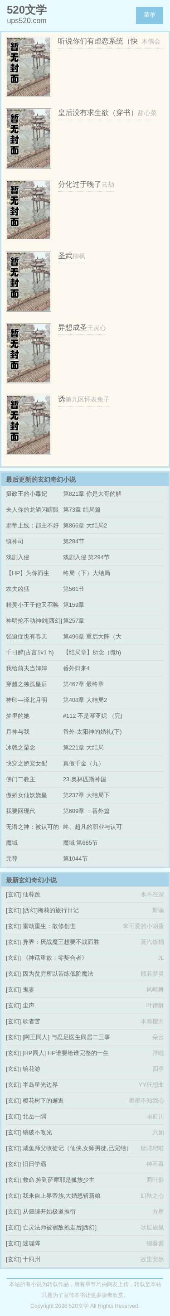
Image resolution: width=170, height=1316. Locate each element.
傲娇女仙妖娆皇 (26, 795)
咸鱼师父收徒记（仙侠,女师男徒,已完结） (77, 1148)
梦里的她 (17, 715)
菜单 (149, 14)
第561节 (74, 588)
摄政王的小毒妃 (26, 493)
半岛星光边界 (40, 1084)
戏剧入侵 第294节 (86, 557)
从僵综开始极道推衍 (49, 1211)
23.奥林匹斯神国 (85, 779)
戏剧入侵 (17, 557)
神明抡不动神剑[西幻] (34, 620)
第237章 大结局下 (86, 795)
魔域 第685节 (80, 842)
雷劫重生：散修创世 (49, 926)
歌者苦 (31, 1021)
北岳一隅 (34, 1116)
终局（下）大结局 (86, 573)
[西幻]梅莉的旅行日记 (51, 910)
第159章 (74, 604)
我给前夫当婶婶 (26, 668)
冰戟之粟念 (20, 747)
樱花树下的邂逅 (43, 1100)
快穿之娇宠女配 (26, 763)
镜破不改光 (37, 1132)
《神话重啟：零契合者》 (55, 957)
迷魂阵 (31, 1243)
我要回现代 (20, 811)
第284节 (74, 541)
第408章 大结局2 (85, 700)
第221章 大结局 (83, 747)
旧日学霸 (34, 1164)
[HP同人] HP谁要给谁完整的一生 (66, 1053)
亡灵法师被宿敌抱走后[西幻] (60, 1227)
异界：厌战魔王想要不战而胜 (61, 942)
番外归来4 (76, 668)
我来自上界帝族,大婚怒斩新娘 (62, 1195)
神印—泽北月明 (26, 700)
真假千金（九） (83, 763)
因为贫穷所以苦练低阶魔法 (58, 973)
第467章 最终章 (83, 684)
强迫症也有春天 (26, 636)
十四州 (31, 1259)
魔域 (12, 842)
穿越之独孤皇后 (26, 684)
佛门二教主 (20, 779)
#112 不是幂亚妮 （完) (92, 715)
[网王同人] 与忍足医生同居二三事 (66, 1037)
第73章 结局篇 (82, 509)
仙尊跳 (31, 894)
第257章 (74, 620)
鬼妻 (28, 989)
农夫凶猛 (17, 588)
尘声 (28, 1005)
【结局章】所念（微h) (92, 652)
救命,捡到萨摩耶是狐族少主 (59, 1179)
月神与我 (17, 731)
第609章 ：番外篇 (86, 811)
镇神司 (15, 541)
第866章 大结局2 (85, 525)
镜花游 (31, 1068)
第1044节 (75, 858)
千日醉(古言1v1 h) (29, 652)
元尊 (12, 858)
